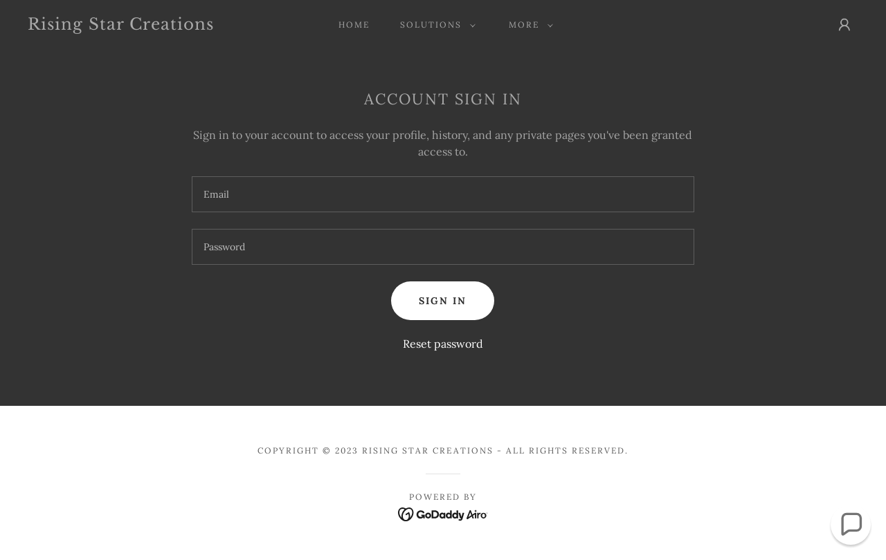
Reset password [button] (443, 344)
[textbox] (443, 194)
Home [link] (354, 24)
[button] (435, 25)
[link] (141, 25)
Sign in (443, 301)
